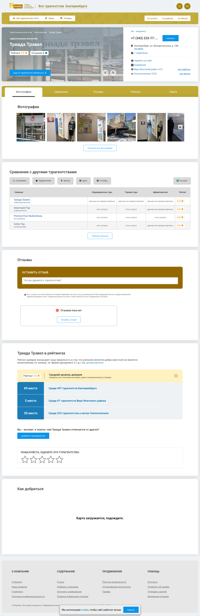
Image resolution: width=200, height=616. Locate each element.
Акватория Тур (22, 207)
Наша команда (19, 587)
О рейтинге (17, 591)
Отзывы (66, 18)
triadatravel (140, 65)
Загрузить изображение (69, 591)
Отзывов (37, 53)
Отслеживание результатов (116, 587)
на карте (138, 48)
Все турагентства (26, 18)
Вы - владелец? (138, 31)
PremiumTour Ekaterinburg (28, 216)
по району (167, 18)
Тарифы (106, 591)
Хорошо (131, 610)
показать (170, 38)
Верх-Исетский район (146, 69)
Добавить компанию (67, 587)
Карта (173, 91)
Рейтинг (136, 91)
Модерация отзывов (158, 596)
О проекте (17, 582)
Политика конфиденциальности (28, 596)
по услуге (152, 18)
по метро (183, 18)
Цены (49, 18)
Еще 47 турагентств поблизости (30, 73)
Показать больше (100, 236)
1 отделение (141, 53)
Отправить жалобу (157, 591)
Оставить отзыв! (69, 320)
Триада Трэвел (22, 199)
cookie (84, 609)
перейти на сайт (143, 60)
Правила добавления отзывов (72, 596)
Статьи (60, 582)
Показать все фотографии (100, 148)
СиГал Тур (19, 224)
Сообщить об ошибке (158, 587)
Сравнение (61, 91)
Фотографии (23, 91)
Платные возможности (114, 582)
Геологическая (142, 73)
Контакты (153, 582)
